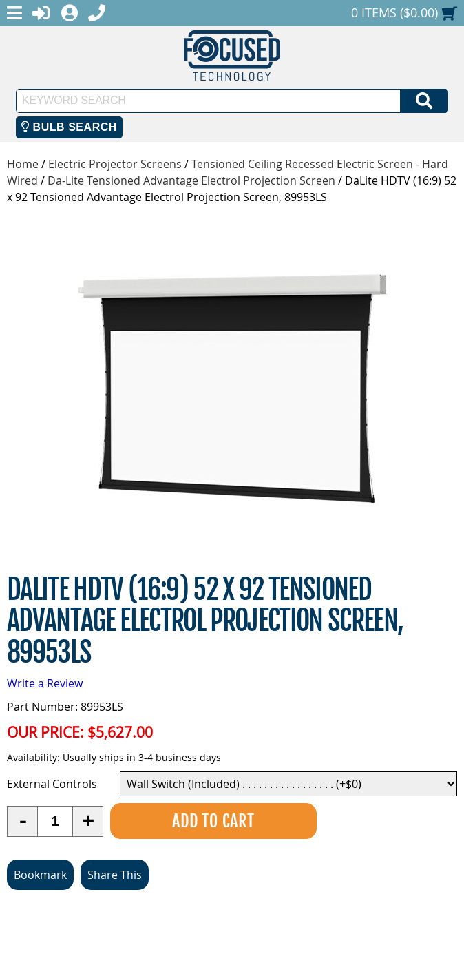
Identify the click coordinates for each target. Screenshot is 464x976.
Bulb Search (69, 127)
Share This (114, 874)
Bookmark (40, 874)
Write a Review (45, 683)
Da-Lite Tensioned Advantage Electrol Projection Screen (191, 180)
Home (23, 164)
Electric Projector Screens (115, 164)
